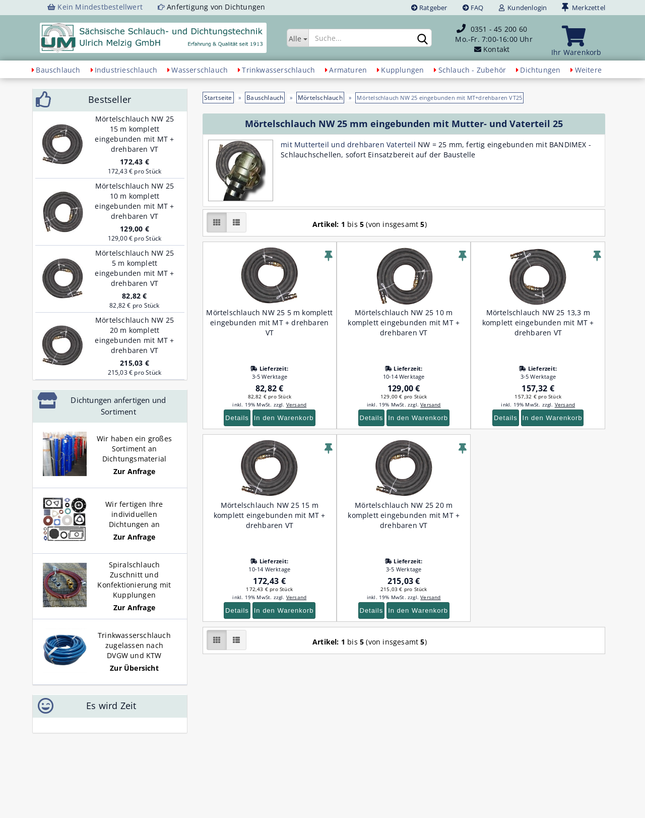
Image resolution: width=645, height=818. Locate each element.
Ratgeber (429, 7)
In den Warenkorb (284, 418)
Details (237, 418)
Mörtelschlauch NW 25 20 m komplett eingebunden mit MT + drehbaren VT (404, 515)
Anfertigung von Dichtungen (216, 7)
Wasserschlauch (199, 70)
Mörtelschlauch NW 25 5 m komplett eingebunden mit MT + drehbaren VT (269, 322)
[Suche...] (297, 38)
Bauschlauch (58, 70)
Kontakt (496, 49)
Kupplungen (402, 70)
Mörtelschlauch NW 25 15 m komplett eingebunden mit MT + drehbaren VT (270, 515)
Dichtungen (540, 70)
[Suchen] (422, 38)
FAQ (473, 7)
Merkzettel (583, 7)
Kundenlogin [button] (523, 7)
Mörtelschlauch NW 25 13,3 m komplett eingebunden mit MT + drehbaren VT (538, 322)
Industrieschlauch (126, 70)
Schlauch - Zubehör (472, 70)
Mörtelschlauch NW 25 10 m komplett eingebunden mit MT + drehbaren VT (404, 322)
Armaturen (348, 70)
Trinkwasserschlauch (278, 70)
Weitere (588, 70)
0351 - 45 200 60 (499, 29)
